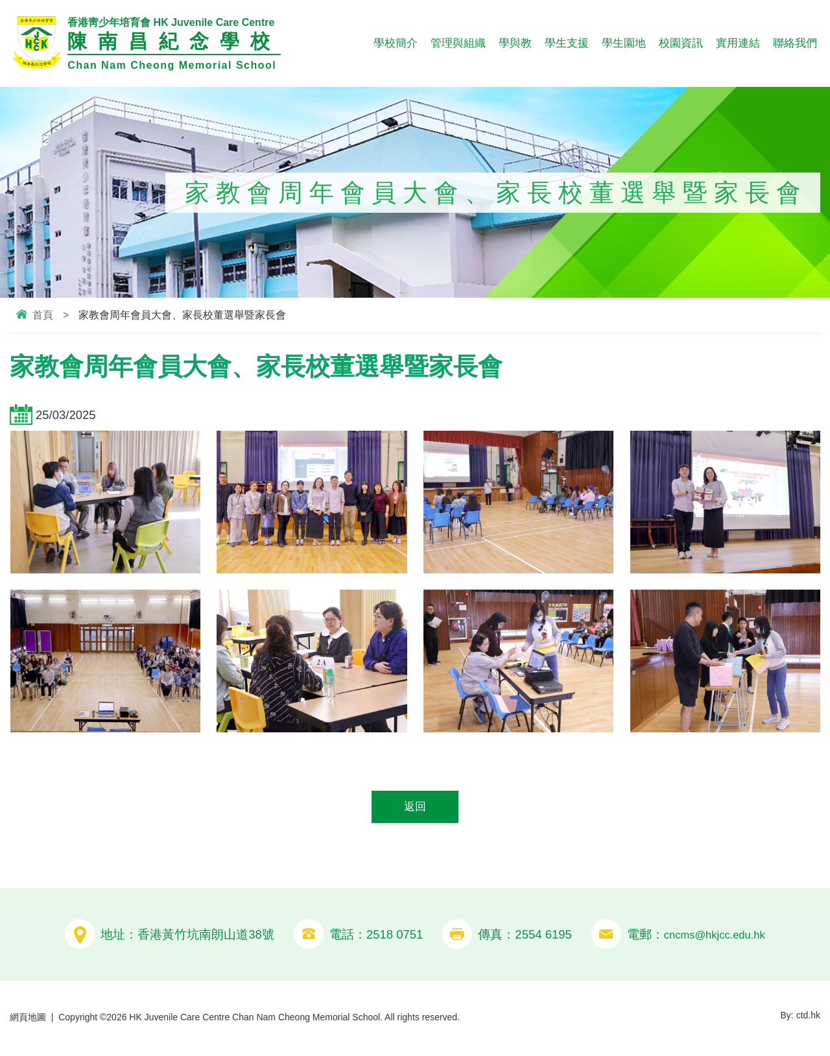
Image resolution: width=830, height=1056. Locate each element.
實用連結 (738, 43)
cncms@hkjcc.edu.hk (714, 936)
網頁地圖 (28, 1019)
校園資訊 (681, 43)
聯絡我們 (795, 43)
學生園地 (624, 43)
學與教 (515, 43)
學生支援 (567, 43)
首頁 (42, 314)
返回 (415, 808)
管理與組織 (458, 43)
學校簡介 (396, 43)
